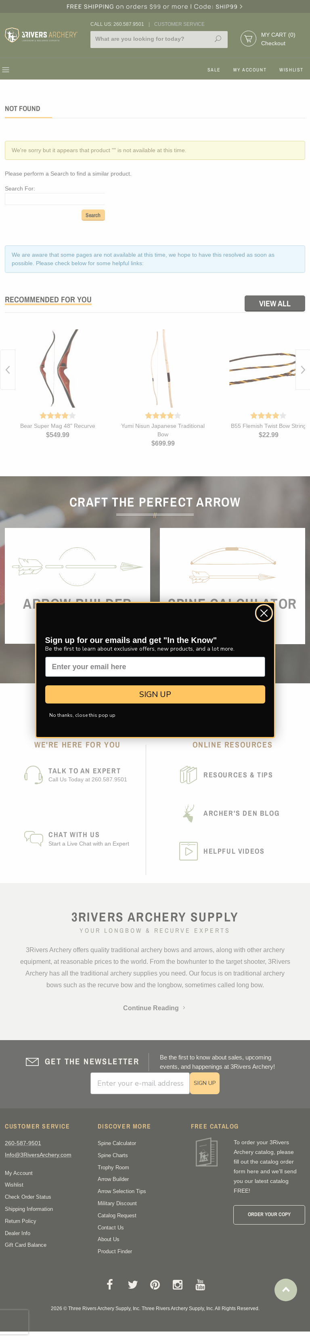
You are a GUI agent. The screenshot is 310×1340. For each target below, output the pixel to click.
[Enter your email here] (155, 667)
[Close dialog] (264, 613)
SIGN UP (155, 694)
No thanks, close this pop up (82, 715)
